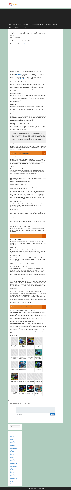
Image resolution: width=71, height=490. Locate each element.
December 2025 (13, 444)
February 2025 (13, 459)
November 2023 (13, 478)
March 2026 (12, 439)
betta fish (18, 74)
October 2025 (13, 447)
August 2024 (12, 468)
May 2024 (12, 472)
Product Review (18, 27)
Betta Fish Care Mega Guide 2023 (38, 24)
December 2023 (13, 477)
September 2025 (13, 448)
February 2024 (13, 474)
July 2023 (12, 481)
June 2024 (12, 471)
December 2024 (13, 462)
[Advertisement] (35, 15)
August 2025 (12, 450)
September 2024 (13, 466)
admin (25, 43)
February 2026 (13, 441)
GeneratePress (41, 488)
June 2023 (12, 483)
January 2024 (12, 475)
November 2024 (13, 463)
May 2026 (12, 436)
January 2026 (12, 442)
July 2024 (12, 469)
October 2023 (13, 480)
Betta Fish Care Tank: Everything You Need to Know (20, 403)
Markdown (19, 414)
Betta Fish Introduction (17, 24)
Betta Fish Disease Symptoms (52, 24)
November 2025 (13, 445)
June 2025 (12, 453)
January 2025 (12, 460)
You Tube (24, 27)
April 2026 (12, 438)
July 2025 (12, 451)
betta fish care (24, 78)
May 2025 (12, 454)
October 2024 (13, 465)
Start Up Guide (27, 24)
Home (10, 24)
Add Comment (53, 414)
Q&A (11, 27)
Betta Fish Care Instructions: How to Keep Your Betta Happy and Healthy (24, 402)
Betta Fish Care (13, 400)
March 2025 (12, 457)
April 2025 (12, 456)
